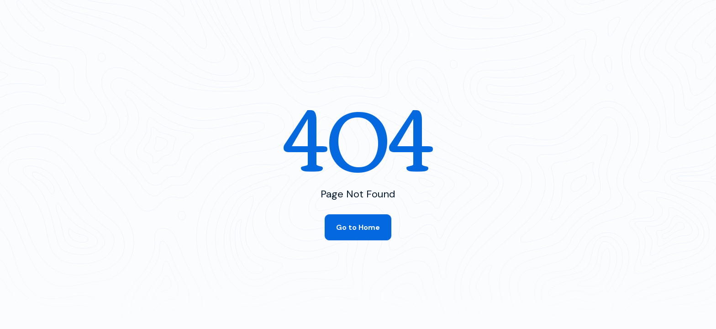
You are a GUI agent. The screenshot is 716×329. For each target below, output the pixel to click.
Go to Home (358, 227)
